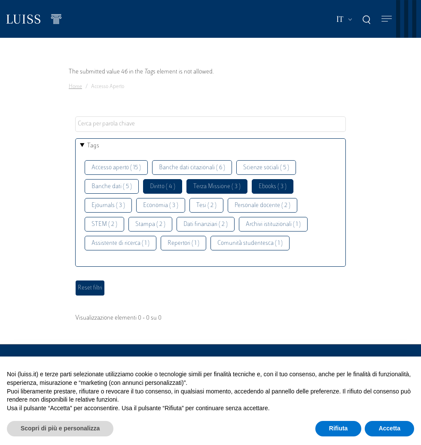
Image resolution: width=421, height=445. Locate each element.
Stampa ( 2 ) (150, 224)
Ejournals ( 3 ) (108, 205)
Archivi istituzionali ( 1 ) (273, 224)
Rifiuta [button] (338, 428)
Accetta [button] (389, 428)
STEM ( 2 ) (104, 224)
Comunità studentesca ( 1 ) (250, 243)
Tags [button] (93, 146)
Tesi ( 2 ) (206, 205)
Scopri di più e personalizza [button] (60, 428)
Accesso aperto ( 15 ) (116, 168)
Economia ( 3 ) (160, 205)
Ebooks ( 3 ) (273, 186)
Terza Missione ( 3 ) (217, 186)
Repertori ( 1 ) (183, 243)
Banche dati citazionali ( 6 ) (192, 168)
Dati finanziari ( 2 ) (205, 224)
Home (75, 86)
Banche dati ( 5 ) (112, 186)
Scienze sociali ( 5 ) (266, 168)
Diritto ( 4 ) (162, 186)
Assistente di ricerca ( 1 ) (120, 243)
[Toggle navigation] (386, 19)
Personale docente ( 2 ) (262, 205)
